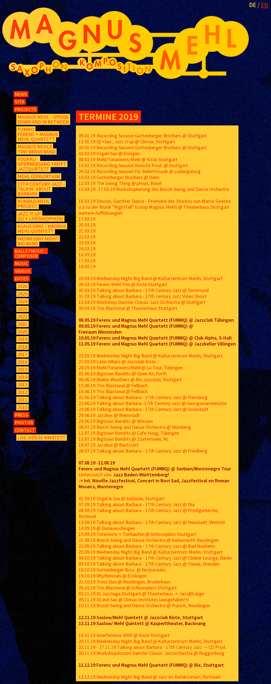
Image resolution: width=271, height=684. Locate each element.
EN (264, 5)
